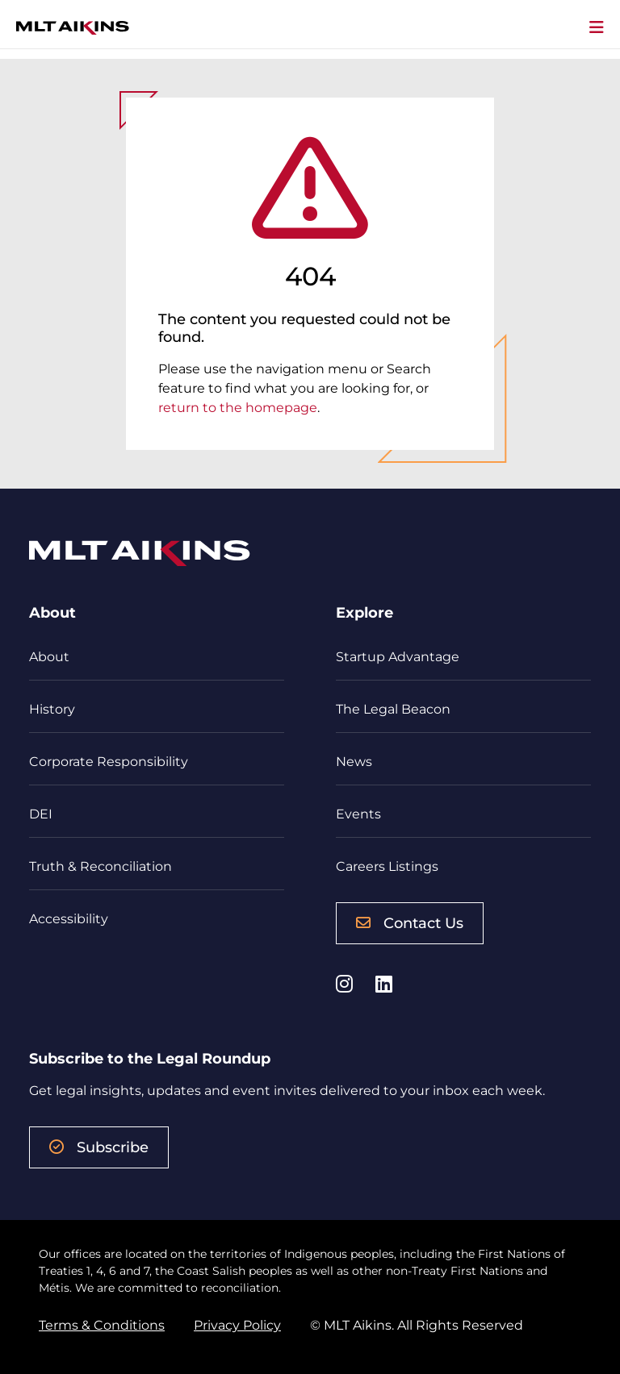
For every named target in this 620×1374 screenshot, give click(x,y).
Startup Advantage (397, 656)
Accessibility (68, 918)
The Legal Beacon (393, 709)
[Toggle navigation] (596, 28)
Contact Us (409, 923)
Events (358, 814)
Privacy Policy (237, 1325)
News (354, 761)
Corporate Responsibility (108, 761)
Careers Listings (387, 866)
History (52, 709)
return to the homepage (237, 407)
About (49, 656)
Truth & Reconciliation (100, 866)
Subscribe (99, 1147)
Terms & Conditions (102, 1325)
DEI (40, 814)
